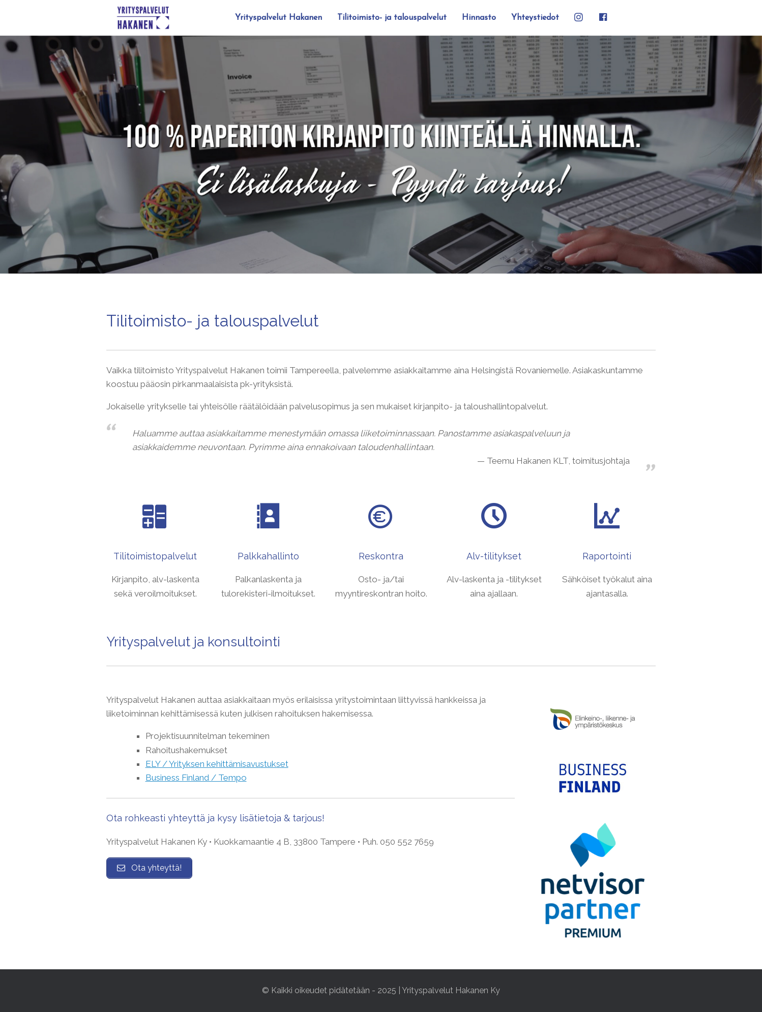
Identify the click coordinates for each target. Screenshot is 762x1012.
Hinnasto (479, 18)
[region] (381, 155)
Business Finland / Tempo (196, 777)
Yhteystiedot (535, 18)
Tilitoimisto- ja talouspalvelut (392, 18)
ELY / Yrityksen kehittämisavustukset (216, 764)
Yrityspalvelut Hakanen (278, 18)
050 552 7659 (407, 842)
